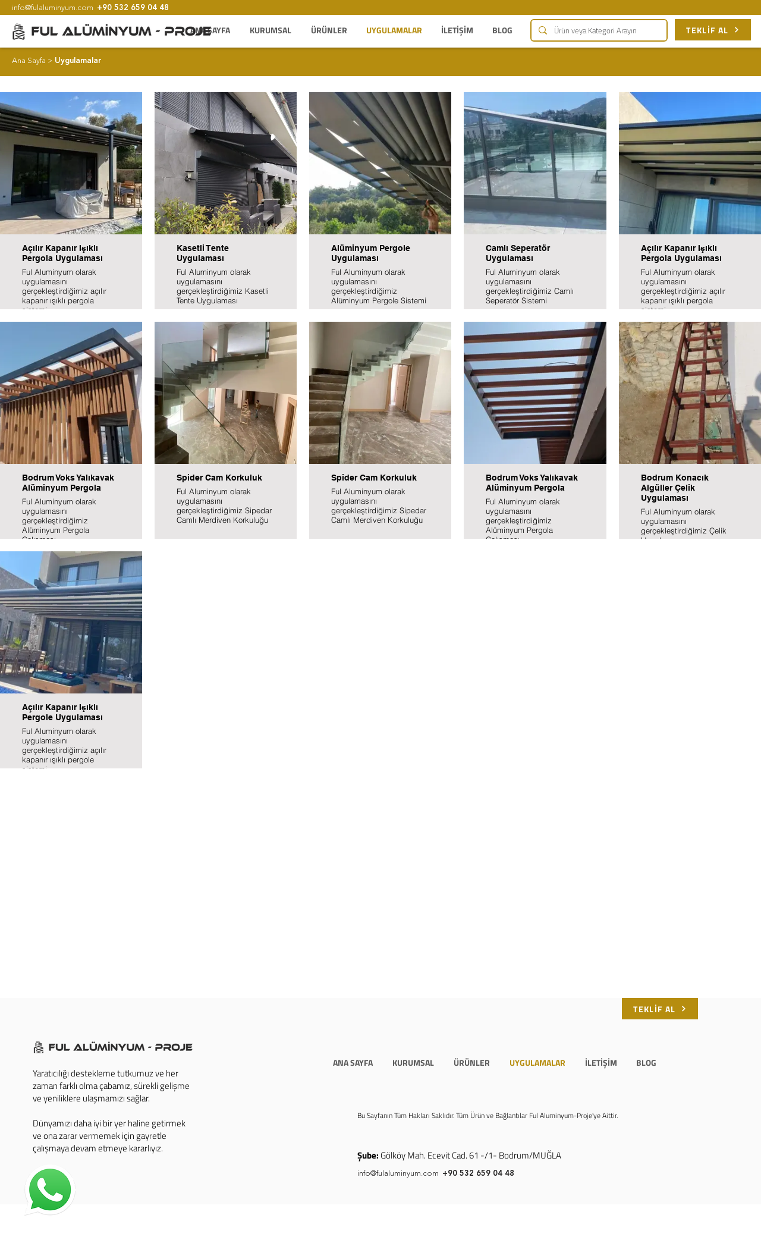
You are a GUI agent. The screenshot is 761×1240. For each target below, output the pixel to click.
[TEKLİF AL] (713, 29)
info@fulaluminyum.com (398, 1174)
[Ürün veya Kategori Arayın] (597, 30)
